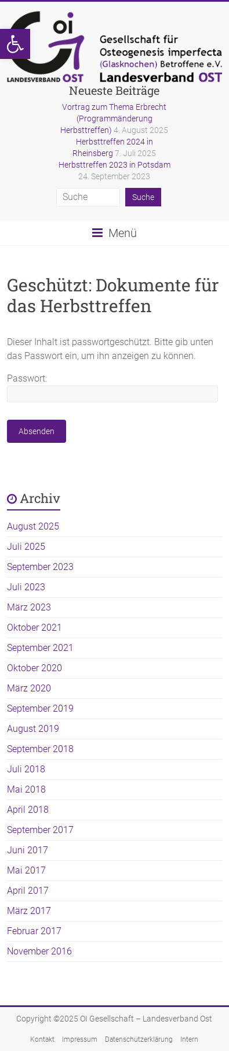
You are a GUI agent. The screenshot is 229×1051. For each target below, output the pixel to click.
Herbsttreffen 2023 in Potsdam (114, 164)
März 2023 (29, 607)
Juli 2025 (26, 546)
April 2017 (28, 890)
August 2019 (33, 728)
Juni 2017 (27, 850)
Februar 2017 (34, 931)
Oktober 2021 (34, 627)
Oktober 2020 (34, 668)
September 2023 (40, 566)
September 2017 (40, 829)
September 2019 (40, 708)
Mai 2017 (26, 870)
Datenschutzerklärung (139, 1039)
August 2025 (33, 526)
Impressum (79, 1039)
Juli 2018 (26, 769)
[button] (15, 44)
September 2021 (40, 647)
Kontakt (42, 1039)
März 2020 (29, 688)
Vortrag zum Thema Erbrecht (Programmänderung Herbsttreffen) (113, 118)
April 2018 (28, 809)
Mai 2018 (26, 789)
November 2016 (39, 951)
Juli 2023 (26, 587)
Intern (189, 1039)
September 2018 (40, 748)
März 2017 (29, 910)
